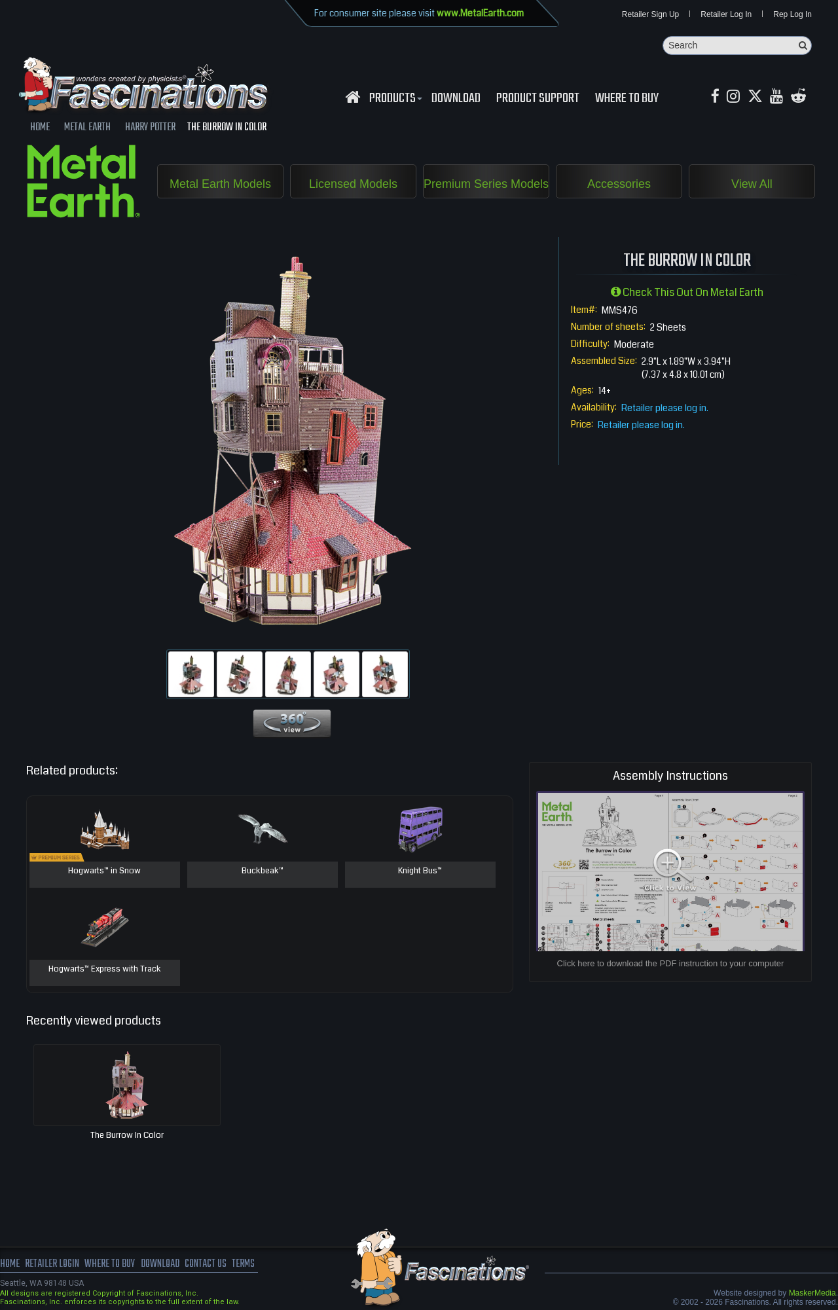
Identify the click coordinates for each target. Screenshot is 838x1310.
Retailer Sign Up (650, 14)
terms (246, 1264)
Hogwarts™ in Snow (104, 871)
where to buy (110, 1264)
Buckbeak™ (262, 871)
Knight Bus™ (420, 871)
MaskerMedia (812, 1293)
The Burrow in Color (127, 1135)
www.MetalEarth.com (480, 13)
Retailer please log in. (664, 407)
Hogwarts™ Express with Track (104, 969)
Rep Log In (792, 14)
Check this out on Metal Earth (687, 292)
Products (394, 99)
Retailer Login (52, 1264)
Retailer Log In (726, 14)
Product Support (537, 99)
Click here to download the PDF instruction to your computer (670, 963)
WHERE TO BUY (627, 99)
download (456, 99)
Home (10, 1264)
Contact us (208, 1264)
